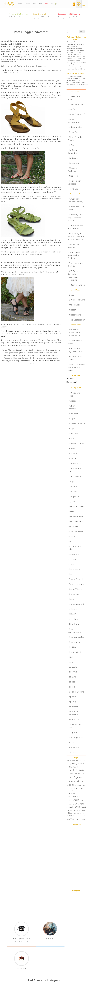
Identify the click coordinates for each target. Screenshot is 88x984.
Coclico (32, 350)
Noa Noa (73, 176)
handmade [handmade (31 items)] (80, 791)
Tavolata (73, 189)
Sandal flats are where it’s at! (18, 41)
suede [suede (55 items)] (70, 815)
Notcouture (75, 315)
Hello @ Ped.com (21, 938)
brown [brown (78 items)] (80, 770)
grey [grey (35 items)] (81, 788)
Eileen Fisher (76, 127)
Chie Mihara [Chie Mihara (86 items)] (76, 773)
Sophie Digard (76, 692)
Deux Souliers (76, 521)
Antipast (73, 413)
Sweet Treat (75, 719)
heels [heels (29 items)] (76, 794)
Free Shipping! (39, 14)
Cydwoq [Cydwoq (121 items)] (80, 777)
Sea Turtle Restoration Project (74, 255)
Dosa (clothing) (77, 114)
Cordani (40, 350)
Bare (52, 190)
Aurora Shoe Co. (77, 423)
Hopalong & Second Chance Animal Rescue (76, 236)
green (22, 353)
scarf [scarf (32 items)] (84, 807)
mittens (73, 609)
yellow (55, 355)
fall (70, 541)
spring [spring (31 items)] (82, 813)
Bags (40, 3)
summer (30, 355)
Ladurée (73, 158)
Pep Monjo (74, 642)
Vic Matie (74, 747)
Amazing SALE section (18, 14)
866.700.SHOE (21, 942)
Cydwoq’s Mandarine (31, 254)
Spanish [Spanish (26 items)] (76, 813)
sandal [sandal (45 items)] (70, 807)
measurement (76, 604)
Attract (11, 350)
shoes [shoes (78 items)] (71, 810)
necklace (73, 619)
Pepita (72, 647)
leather (29, 353)
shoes (72, 682)
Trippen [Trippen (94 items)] (75, 819)
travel (38, 355)
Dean (72, 511)
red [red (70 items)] (82, 803)
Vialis (72, 742)
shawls (72, 677)
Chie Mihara (75, 463)
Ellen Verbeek (76, 531)
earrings (73, 526)
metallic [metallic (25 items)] (82, 800)
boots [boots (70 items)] (72, 770)
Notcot (72, 310)
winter (72, 752)
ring (71, 662)
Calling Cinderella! (15, 17)
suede (22, 355)
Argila (72, 418)
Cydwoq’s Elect (16, 274)
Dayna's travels (77, 506)
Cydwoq (49, 350)
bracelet (73, 453)
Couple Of (74, 496)
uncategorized (76, 737)
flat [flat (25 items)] (76, 785)
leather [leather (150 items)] (73, 800)
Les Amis (74, 163)
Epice (72, 536)
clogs (72, 481)
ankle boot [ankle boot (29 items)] (71, 760)
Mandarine (39, 353)
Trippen (73, 732)
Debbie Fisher (76, 516)
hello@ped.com (79, 56)
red (47, 353)
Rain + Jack (75, 652)
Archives (70, 378)
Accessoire (75, 401)
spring (5, 361)
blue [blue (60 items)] (71, 767)
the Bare (37, 148)
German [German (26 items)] (79, 785)
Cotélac (73, 109)
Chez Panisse (76, 104)
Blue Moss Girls (77, 300)
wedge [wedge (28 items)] (83, 819)
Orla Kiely (74, 624)
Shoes (20, 3)
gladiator (13, 353)
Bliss (71, 295)
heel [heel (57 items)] (71, 793)
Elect (56, 350)
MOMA (72, 614)
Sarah (15, 355)
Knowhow (74, 594)
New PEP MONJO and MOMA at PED (75, 332)
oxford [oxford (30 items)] (76, 804)
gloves (72, 559)
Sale (46, 3)
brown (24, 350)
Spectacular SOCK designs (69, 14)
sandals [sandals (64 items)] (77, 807)
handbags (74, 569)
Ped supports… (76, 637)
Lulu (71, 599)
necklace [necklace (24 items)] (71, 804)
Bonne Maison (76, 443)
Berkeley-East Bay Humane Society (75, 217)
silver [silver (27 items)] (76, 810)
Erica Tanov (75, 132)
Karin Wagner (76, 589)
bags (71, 428)
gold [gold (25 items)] (84, 785)
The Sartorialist (77, 320)
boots (72, 448)
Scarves (27, 3)
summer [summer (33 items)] (77, 816)
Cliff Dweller (75, 476)
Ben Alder (74, 433)
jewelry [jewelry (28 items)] (75, 796)
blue (71, 438)
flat (6, 353)
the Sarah (41, 245)
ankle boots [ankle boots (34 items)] (80, 760)
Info (52, 3)
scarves (73, 672)
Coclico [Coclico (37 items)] (70, 778)
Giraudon (74, 554)
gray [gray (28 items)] (70, 788)
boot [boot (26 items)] (75, 767)
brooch (73, 458)
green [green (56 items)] (76, 788)
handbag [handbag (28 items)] (72, 791)
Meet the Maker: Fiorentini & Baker (77, 367)
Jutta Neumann (77, 584)
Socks (34, 3)
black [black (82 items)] (80, 763)
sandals (8, 355)
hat (70, 574)
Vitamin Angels (77, 285)
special (73, 696)
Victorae (47, 355)
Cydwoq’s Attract (47, 97)
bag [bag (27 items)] (75, 764)
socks (72, 687)
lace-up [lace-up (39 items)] (81, 796)
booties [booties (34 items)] (80, 767)
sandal (53, 353)
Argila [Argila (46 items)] (71, 764)
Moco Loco (74, 305)
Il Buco (72, 145)
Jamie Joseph (76, 579)
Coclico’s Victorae (9, 72)
